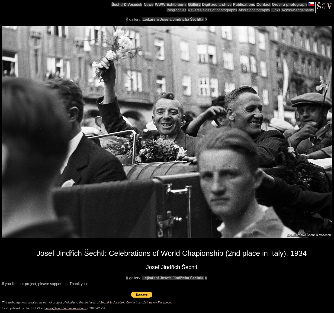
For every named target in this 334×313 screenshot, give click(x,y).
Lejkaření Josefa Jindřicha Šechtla (172, 19)
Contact (263, 5)
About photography (254, 10)
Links (275, 10)
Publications (244, 5)
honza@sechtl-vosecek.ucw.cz (66, 308)
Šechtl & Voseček (127, 5)
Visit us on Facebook (156, 302)
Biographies (176, 10)
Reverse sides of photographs (212, 10)
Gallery (194, 5)
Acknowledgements (298, 10)
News (149, 5)
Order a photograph (289, 5)
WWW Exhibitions (170, 5)
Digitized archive (216, 5)
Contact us (133, 302)
